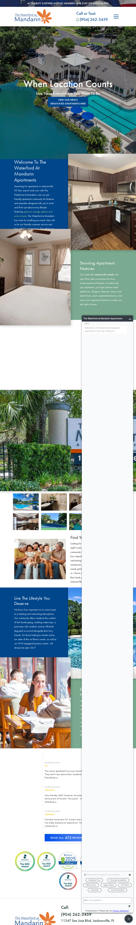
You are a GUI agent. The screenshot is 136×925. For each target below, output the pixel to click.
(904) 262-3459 (92, 16)
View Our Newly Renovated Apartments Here (68, 101)
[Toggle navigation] (116, 17)
